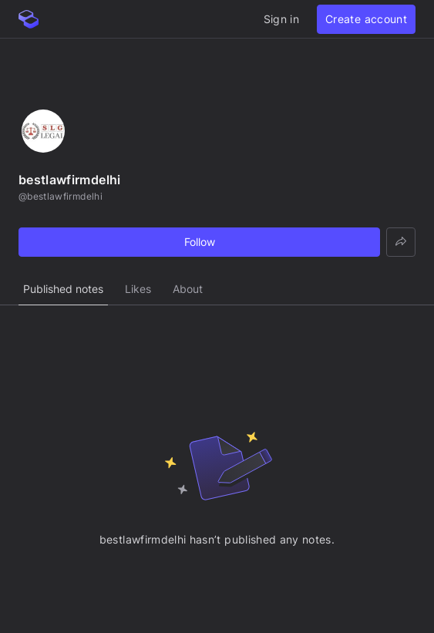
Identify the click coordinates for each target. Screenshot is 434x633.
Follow (199, 241)
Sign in (281, 18)
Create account (366, 18)
